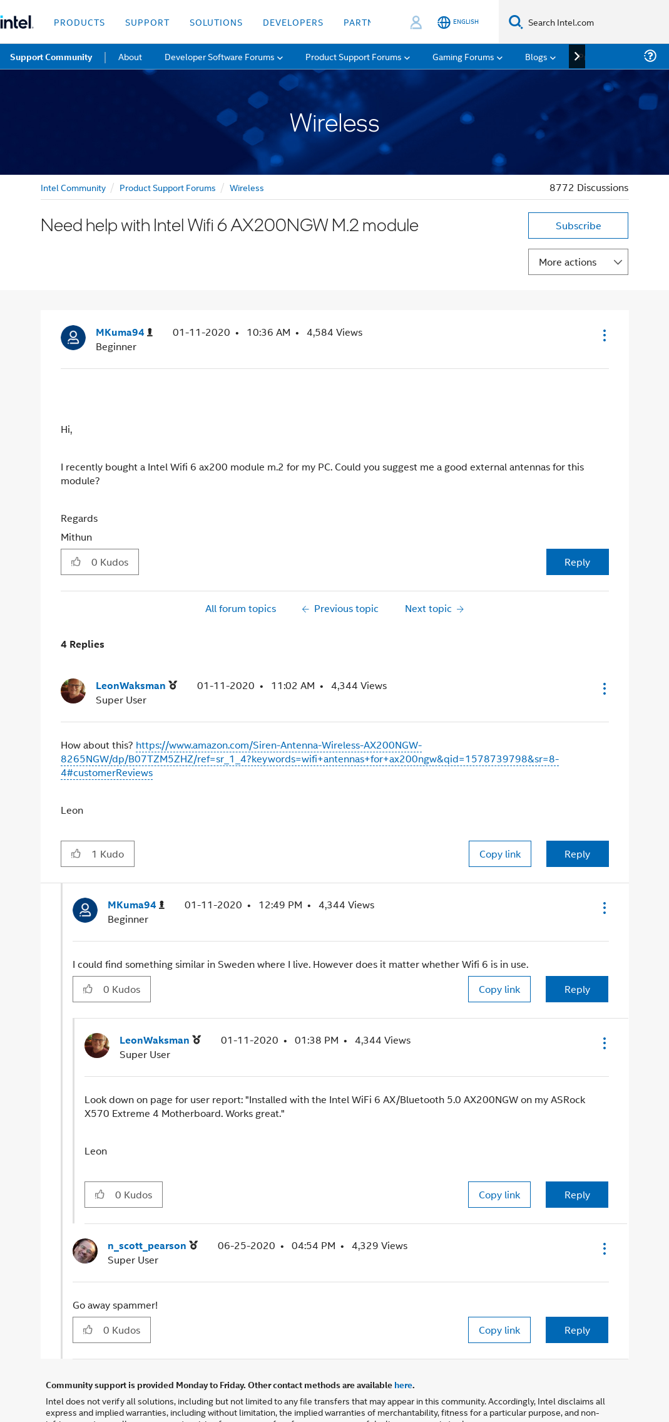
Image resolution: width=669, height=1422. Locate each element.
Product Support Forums (168, 187)
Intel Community (73, 187)
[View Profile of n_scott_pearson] (153, 1245)
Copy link (500, 853)
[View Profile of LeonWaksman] (136, 685)
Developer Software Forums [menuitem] (220, 56)
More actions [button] (567, 261)
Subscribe (578, 225)
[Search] (516, 21)
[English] (458, 22)
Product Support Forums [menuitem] (353, 56)
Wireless (247, 187)
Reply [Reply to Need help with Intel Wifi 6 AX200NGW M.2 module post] (577, 561)
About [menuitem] (130, 56)
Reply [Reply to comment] (577, 853)
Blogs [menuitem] (536, 56)
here (403, 1384)
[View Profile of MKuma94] (124, 332)
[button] (603, 335)
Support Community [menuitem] (51, 56)
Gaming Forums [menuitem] (463, 56)
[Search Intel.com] (596, 21)
